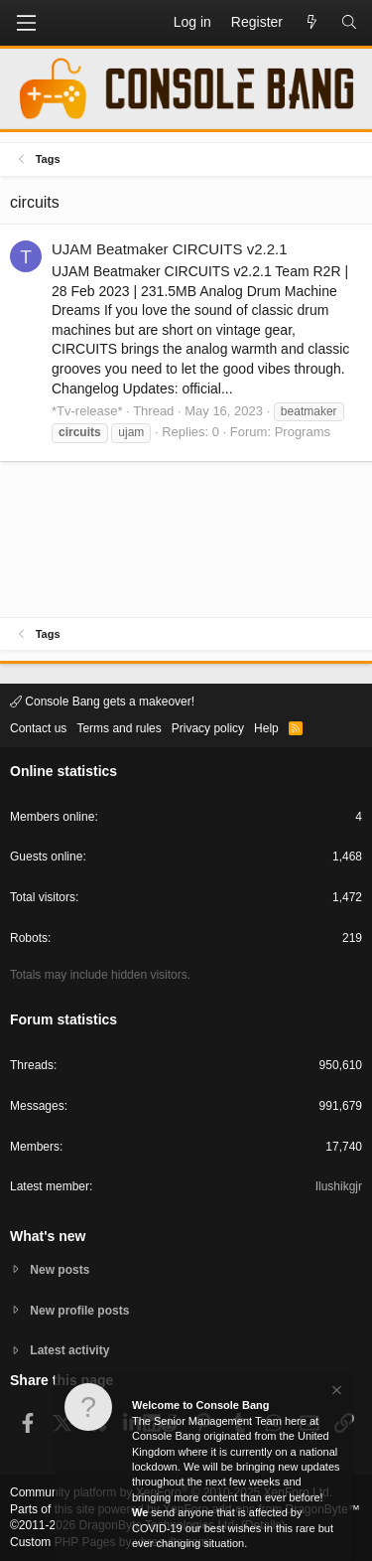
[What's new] (311, 23)
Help (266, 728)
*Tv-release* (87, 410)
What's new (47, 1236)
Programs (302, 431)
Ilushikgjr (338, 1186)
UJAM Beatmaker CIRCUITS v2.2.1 (170, 248)
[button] (26, 23)
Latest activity (69, 1350)
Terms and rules (118, 728)
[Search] (349, 23)
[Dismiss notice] (335, 1392)
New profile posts (79, 1311)
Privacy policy (208, 728)
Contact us (38, 728)
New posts (59, 1270)
